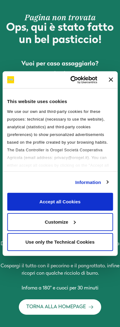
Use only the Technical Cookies (60, 242)
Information (88, 182)
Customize (60, 221)
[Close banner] (111, 80)
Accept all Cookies (60, 201)
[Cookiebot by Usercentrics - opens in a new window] (72, 80)
